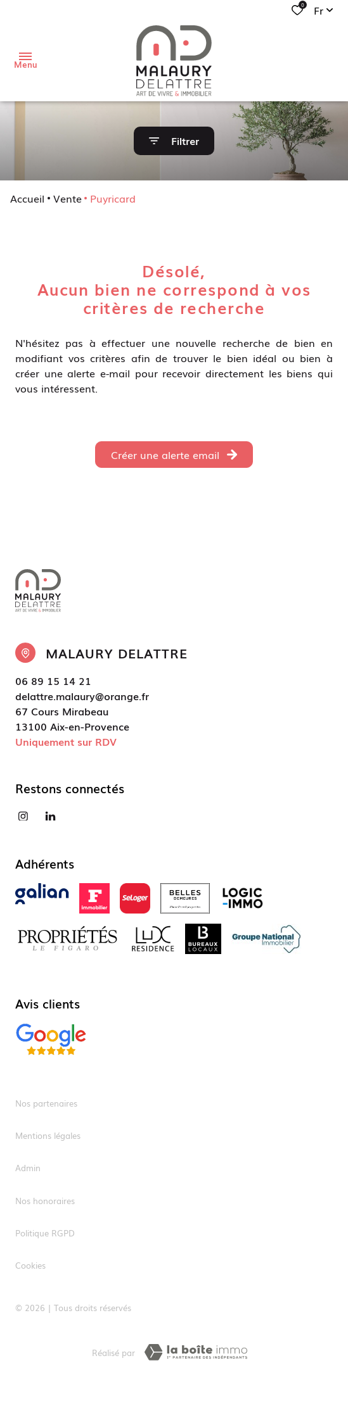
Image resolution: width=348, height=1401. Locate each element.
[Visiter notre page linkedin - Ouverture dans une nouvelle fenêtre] (50, 816)
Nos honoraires (45, 1201)
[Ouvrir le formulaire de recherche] (174, 141)
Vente (67, 198)
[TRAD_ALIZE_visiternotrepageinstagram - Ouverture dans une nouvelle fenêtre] (23, 816)
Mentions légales (48, 1135)
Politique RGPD (45, 1233)
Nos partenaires (46, 1103)
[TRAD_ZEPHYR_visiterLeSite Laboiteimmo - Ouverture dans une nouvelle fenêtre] (196, 1352)
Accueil (27, 198)
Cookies (30, 1265)
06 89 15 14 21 (53, 680)
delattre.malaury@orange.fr (82, 695)
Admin (28, 1168)
